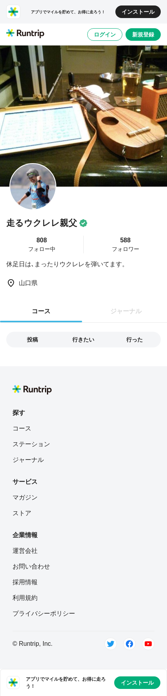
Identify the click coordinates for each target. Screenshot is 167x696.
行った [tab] (134, 339)
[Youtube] (148, 644)
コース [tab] (41, 311)
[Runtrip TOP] (25, 34)
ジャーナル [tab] (126, 311)
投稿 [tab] (32, 339)
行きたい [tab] (83, 339)
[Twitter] (110, 644)
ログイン (105, 34)
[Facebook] (129, 644)
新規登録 (143, 34)
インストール (138, 12)
